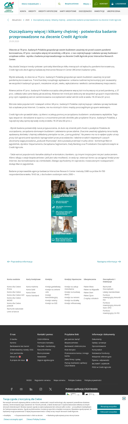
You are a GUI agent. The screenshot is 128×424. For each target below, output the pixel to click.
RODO (29, 380)
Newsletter (41, 356)
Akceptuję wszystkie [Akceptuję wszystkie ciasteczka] (109, 407)
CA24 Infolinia (43, 339)
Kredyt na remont (72, 297)
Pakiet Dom (88, 292)
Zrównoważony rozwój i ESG (21, 349)
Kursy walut (97, 349)
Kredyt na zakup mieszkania (71, 287)
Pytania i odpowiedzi (100, 360)
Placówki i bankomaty (46, 346)
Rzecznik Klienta (44, 349)
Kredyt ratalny (51, 300)
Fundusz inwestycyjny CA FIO (111, 311)
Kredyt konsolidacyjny (51, 296)
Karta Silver (31, 292)
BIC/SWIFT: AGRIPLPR (100, 363)
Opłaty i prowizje (99, 342)
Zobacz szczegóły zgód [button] (13, 419)
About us (15, 356)
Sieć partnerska (16, 353)
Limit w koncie (13, 311)
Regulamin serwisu (43, 380)
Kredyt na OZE (51, 303)
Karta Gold (30, 289)
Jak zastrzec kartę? (72, 339)
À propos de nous (19, 360)
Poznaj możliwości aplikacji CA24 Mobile (76, 364)
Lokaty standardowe (111, 292)
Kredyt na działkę (72, 300)
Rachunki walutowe (15, 309)
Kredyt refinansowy (73, 303)
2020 (27, 20)
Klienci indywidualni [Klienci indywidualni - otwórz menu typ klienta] (30, 4)
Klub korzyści (70, 349)
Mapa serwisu (59, 380)
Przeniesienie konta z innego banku (77, 354)
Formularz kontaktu (45, 342)
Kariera (13, 342)
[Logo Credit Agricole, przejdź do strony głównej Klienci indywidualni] (9, 7)
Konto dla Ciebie (14, 292)
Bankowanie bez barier (19, 346)
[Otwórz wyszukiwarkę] (59, 3)
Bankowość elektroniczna (75, 346)
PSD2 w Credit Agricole (101, 367)
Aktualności (17, 20)
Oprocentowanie (99, 346)
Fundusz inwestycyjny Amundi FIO (112, 297)
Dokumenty (97, 339)
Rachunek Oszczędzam (108, 287)
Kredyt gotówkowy (52, 286)
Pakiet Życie (89, 295)
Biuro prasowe (43, 353)
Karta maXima (32, 286)
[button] (124, 398)
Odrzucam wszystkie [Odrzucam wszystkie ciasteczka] (108, 412)
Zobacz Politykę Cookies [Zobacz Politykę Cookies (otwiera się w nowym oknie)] (36, 419)
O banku (13, 339)
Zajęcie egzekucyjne (45, 360)
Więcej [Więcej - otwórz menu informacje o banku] (86, 4)
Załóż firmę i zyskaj (72, 359)
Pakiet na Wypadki (91, 289)
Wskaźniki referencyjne (101, 356)
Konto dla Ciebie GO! (15, 295)
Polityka (75, 380)
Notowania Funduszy (101, 353)
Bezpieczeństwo (72, 3)
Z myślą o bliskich (91, 298)
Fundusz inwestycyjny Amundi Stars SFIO (112, 305)
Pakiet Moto (89, 286)
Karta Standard (32, 295)
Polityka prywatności (93, 380)
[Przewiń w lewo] (8, 20)
